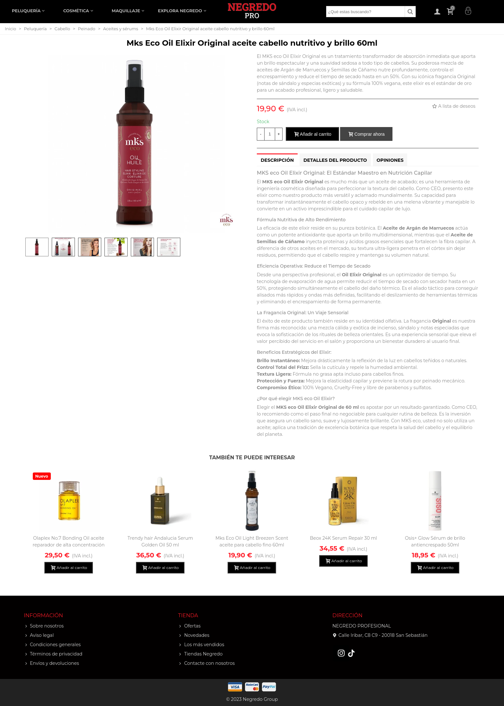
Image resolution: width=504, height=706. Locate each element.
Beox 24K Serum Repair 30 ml (343, 538)
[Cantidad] (269, 134)
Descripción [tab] (277, 160)
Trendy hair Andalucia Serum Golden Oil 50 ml (160, 541)
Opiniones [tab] (390, 160)
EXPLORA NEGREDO (180, 10)
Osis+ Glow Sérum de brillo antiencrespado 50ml (435, 541)
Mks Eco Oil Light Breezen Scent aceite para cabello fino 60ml (251, 541)
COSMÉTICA (76, 10)
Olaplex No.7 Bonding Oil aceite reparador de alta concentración (69, 541)
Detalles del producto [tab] (335, 160)
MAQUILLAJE (126, 10)
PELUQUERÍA (26, 10)
